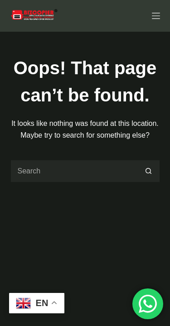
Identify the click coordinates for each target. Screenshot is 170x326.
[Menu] (156, 16)
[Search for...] (73, 171)
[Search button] (148, 171)
